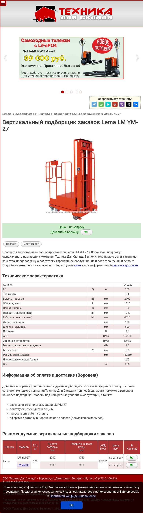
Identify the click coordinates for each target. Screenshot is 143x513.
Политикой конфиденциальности (73, 496)
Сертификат (31, 243)
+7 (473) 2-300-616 (105, 478)
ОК (71, 505)
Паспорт (11, 243)
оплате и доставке (125, 265)
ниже (77, 265)
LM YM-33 (23, 465)
